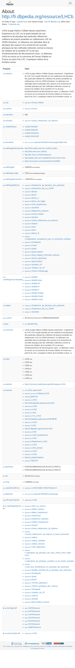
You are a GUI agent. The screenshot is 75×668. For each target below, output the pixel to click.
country (7, 109)
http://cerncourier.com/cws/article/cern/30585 (42, 161)
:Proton (31, 245)
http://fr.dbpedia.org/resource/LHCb (37, 16)
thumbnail (8, 142)
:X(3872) (31, 596)
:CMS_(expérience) (35, 204)
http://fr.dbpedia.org (52, 22)
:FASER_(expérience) (36, 522)
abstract (7, 73)
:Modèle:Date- (33, 280)
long (6, 482)
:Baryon (31, 192)
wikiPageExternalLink (13, 148)
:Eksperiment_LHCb (36, 441)
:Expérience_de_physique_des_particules (45, 185)
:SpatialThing (31, 324)
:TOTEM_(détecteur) (36, 583)
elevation (8, 115)
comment (8, 330)
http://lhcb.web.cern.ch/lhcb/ (36, 151)
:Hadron (31, 224)
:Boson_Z (32, 198)
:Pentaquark (33, 242)
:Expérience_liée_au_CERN (39, 188)
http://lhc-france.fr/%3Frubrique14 (38, 155)
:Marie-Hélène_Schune (37, 602)
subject (7, 305)
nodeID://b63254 (31, 130)
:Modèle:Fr (32, 287)
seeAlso (7, 384)
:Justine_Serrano (35, 544)
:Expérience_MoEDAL (37, 519)
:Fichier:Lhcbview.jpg (36, 271)
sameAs (7, 390)
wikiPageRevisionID (12, 179)
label (6, 359)
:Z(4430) (31, 599)
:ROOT (31, 580)
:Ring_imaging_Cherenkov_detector (42, 255)
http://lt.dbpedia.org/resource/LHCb (38, 429)
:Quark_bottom (34, 252)
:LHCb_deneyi (33, 448)
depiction (8, 494)
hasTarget (10, 608)
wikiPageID (9, 167)
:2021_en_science (35, 506)
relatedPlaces (10, 127)
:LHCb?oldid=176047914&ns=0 (41, 488)
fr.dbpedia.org (13, 24)
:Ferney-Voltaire (34, 103)
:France (31, 109)
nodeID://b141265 (32, 136)
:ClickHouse (33, 516)
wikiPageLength (10, 173)
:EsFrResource (32, 618)
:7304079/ (31, 461)
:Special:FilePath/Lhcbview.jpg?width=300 (46, 142)
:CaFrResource (32, 614)
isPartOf (7, 121)
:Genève (31, 217)
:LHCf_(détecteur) (35, 547)
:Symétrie (32, 208)
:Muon (30, 230)
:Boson (31, 195)
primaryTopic (11, 633)
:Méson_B (32, 233)
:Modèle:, (31, 277)
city (5, 103)
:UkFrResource (32, 608)
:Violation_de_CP (35, 268)
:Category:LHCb (37, 393)
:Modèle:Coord (34, 299)
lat (5, 476)
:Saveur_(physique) (36, 258)
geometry (8, 467)
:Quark (30, 249)
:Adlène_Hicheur (34, 509)
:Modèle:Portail (34, 296)
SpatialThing (22, 22)
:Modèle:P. (32, 290)
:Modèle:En (32, 283)
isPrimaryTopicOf (11, 500)
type (5, 324)
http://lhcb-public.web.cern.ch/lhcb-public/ (41, 148)
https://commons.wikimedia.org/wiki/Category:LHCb (45, 384)
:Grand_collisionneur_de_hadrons (41, 121)
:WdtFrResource (33, 627)
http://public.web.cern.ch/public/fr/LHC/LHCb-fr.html (45, 158)
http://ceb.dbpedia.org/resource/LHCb (39, 403)
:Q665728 (31, 397)
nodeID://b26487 (31, 127)
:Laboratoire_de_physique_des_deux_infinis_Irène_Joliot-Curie (48, 553)
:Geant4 (31, 525)
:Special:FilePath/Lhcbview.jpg (41, 494)
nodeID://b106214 (32, 133)
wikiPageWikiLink (11, 185)
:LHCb (31, 400)
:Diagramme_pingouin (37, 211)
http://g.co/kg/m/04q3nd (34, 457)
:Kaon (30, 227)
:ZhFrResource (32, 624)
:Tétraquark (32, 589)
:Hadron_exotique (35, 541)
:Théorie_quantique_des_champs (41, 586)
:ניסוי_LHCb (33, 416)
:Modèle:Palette (34, 293)
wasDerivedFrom (11, 488)
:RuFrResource (32, 621)
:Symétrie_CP (33, 265)
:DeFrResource (32, 611)
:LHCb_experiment (33, 390)
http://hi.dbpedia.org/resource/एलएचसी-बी (41, 419)
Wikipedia (26, 646)
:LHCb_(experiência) (36, 435)
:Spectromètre (33, 261)
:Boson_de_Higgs (35, 201)
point (7, 318)
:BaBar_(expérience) (36, 512)
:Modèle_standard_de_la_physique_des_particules (48, 570)
